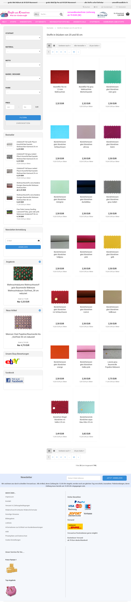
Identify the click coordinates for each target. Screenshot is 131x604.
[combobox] (64, 45)
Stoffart (10, 33)
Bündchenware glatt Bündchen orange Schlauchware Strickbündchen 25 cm (60, 364)
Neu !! (4, 22)
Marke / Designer (13, 74)
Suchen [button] (86, 7)
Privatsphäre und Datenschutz (16, 536)
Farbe (8, 88)
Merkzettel (121, 7)
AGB (7, 532)
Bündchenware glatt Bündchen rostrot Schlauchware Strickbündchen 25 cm (86, 309)
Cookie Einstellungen (12, 540)
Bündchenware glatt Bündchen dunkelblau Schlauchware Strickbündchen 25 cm (86, 199)
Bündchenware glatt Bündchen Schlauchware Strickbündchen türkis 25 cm (60, 144)
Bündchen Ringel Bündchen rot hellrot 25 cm (60, 419)
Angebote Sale (79, 22)
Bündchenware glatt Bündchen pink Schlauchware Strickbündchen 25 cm (86, 254)
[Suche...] (36, 14)
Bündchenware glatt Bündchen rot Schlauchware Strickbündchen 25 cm (60, 309)
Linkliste (8, 523)
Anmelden (23, 247)
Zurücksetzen (23, 123)
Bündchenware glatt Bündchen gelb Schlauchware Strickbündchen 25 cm (112, 254)
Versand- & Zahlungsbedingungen (17, 505)
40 (74, 52)
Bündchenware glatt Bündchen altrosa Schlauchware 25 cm (86, 144)
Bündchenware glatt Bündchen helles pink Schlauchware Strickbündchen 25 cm (86, 364)
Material (9, 47)
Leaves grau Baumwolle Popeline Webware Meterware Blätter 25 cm (112, 364)
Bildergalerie (9, 519)
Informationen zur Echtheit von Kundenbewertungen (24, 527)
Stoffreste (95, 22)
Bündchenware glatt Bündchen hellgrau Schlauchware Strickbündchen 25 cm (60, 254)
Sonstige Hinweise (12, 514)
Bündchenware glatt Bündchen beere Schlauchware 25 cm (112, 144)
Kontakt (8, 501)
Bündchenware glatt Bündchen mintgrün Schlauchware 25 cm (60, 199)
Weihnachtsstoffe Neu (59, 22)
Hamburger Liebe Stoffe (113, 22)
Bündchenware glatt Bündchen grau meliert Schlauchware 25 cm (112, 199)
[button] (96, 7)
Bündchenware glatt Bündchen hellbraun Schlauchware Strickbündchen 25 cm (112, 309)
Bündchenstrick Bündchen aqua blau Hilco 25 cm (86, 419)
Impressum (9, 497)
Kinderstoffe (26, 22)
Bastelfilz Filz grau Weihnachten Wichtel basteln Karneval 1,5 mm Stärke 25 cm (86, 89)
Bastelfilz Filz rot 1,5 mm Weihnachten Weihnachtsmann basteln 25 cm (60, 89)
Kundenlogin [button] (106, 7)
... (69, 52)
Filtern (23, 118)
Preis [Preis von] (8, 103)
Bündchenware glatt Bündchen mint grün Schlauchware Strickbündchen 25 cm (112, 89)
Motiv (8, 60)
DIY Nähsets (40, 22)
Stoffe (13, 22)
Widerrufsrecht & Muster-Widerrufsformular (21, 510)
